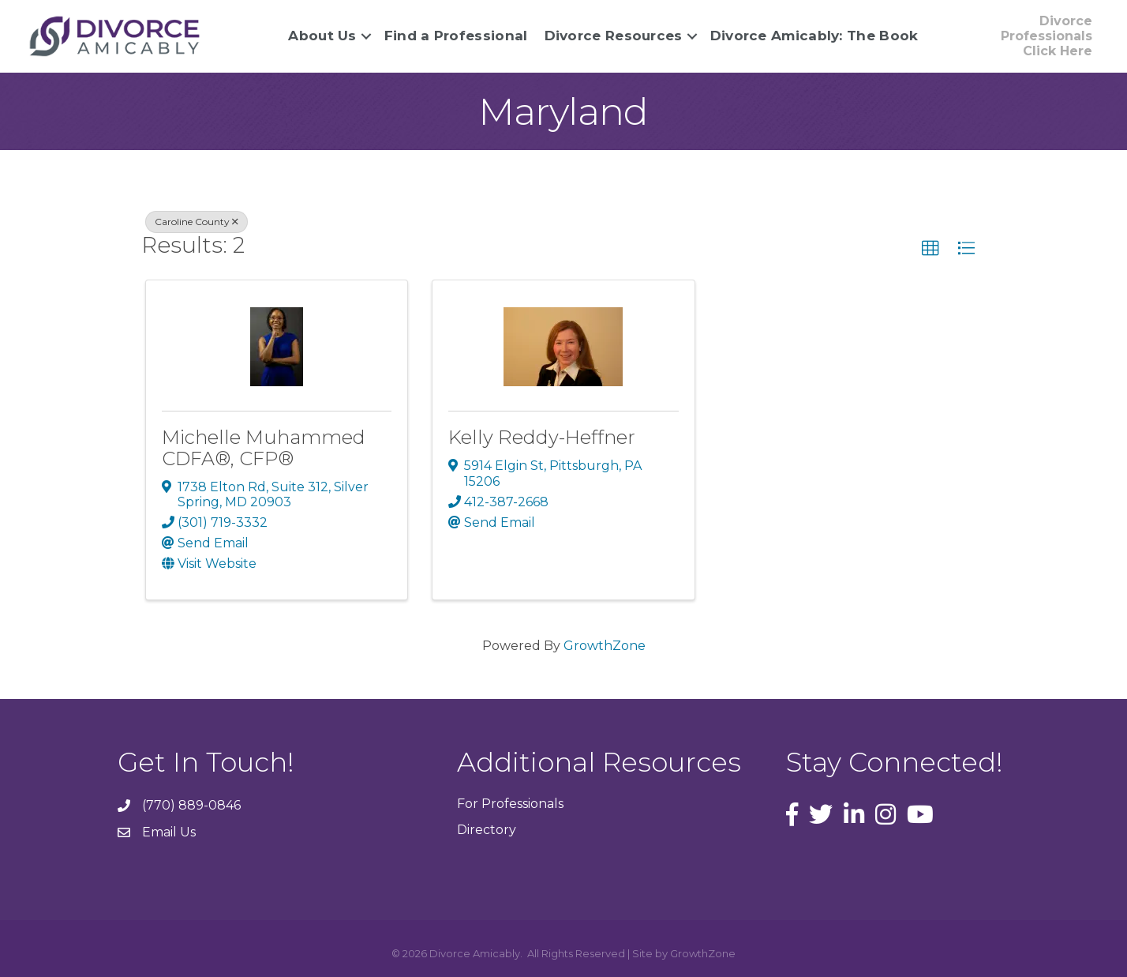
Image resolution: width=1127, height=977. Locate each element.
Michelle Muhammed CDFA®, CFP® (263, 447)
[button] (930, 249)
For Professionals (510, 803)
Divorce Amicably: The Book (814, 35)
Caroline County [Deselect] (196, 221)
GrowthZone (605, 645)
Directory (486, 829)
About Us (322, 35)
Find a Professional (456, 35)
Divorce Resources (614, 35)
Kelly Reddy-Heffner (541, 437)
